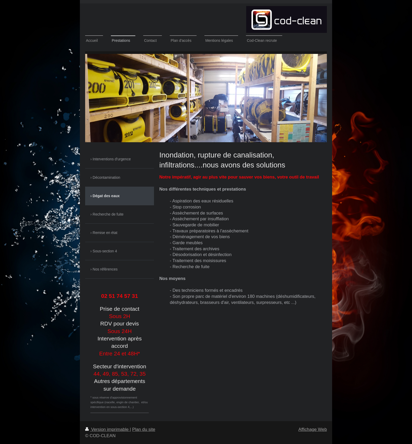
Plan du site (143, 429)
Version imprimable (107, 429)
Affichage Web (312, 429)
